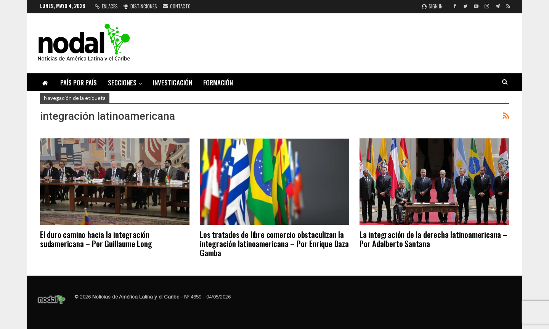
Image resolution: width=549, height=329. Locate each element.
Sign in (432, 6)
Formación (218, 82)
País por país (78, 82)
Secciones (122, 82)
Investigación (172, 82)
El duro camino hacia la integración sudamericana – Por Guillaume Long (96, 238)
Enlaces (106, 6)
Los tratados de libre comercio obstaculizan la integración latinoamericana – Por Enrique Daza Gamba (274, 243)
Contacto (177, 6)
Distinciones (140, 6)
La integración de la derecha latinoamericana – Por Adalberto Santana (433, 238)
